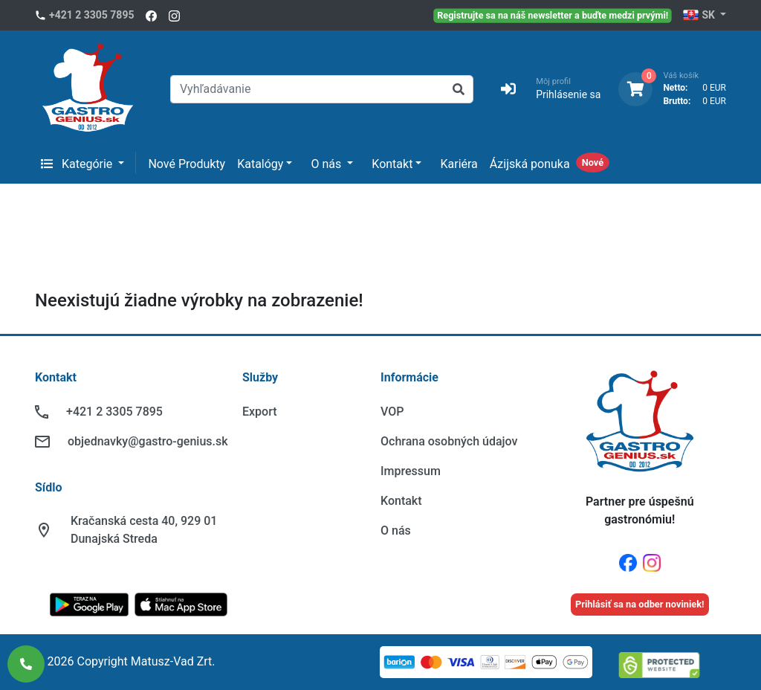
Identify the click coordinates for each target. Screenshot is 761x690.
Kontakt (392, 164)
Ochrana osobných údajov (448, 441)
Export (259, 411)
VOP (392, 411)
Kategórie (78, 164)
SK (699, 15)
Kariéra (458, 164)
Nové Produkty (186, 164)
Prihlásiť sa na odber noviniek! (640, 604)
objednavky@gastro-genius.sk (148, 441)
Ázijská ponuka (530, 164)
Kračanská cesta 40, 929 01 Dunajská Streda (144, 530)
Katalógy (260, 164)
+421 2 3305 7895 (91, 15)
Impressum (410, 471)
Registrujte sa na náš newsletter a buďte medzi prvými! (553, 15)
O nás (327, 164)
